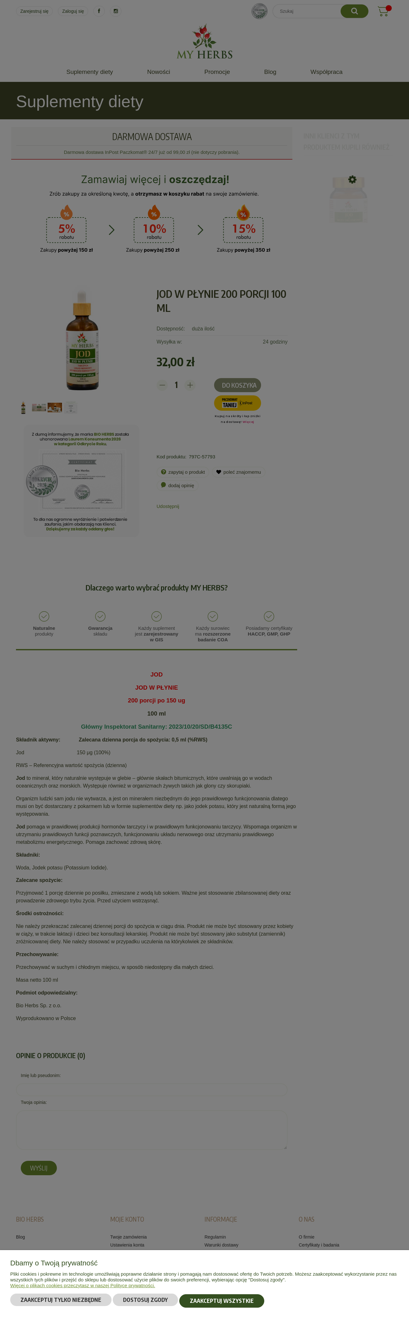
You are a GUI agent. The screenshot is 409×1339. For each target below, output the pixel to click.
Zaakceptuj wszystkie (222, 1301)
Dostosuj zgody (145, 1301)
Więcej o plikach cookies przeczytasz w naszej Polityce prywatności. (82, 1287)
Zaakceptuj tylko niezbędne (60, 1301)
